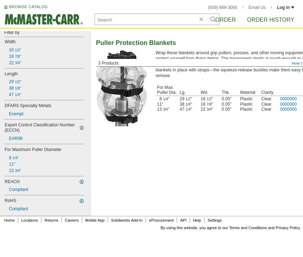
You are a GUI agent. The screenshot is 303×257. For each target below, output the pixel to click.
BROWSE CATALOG (28, 7)
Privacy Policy (288, 228)
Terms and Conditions (248, 228)
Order (225, 20)
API (183, 220)
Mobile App (95, 220)
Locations (29, 220)
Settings (214, 220)
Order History (270, 20)
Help (197, 220)
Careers (72, 220)
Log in (285, 7)
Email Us (257, 7)
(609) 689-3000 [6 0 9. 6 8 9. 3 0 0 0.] (222, 7)
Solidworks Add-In (126, 220)
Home (9, 220)
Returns (52, 220)
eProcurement (161, 220)
